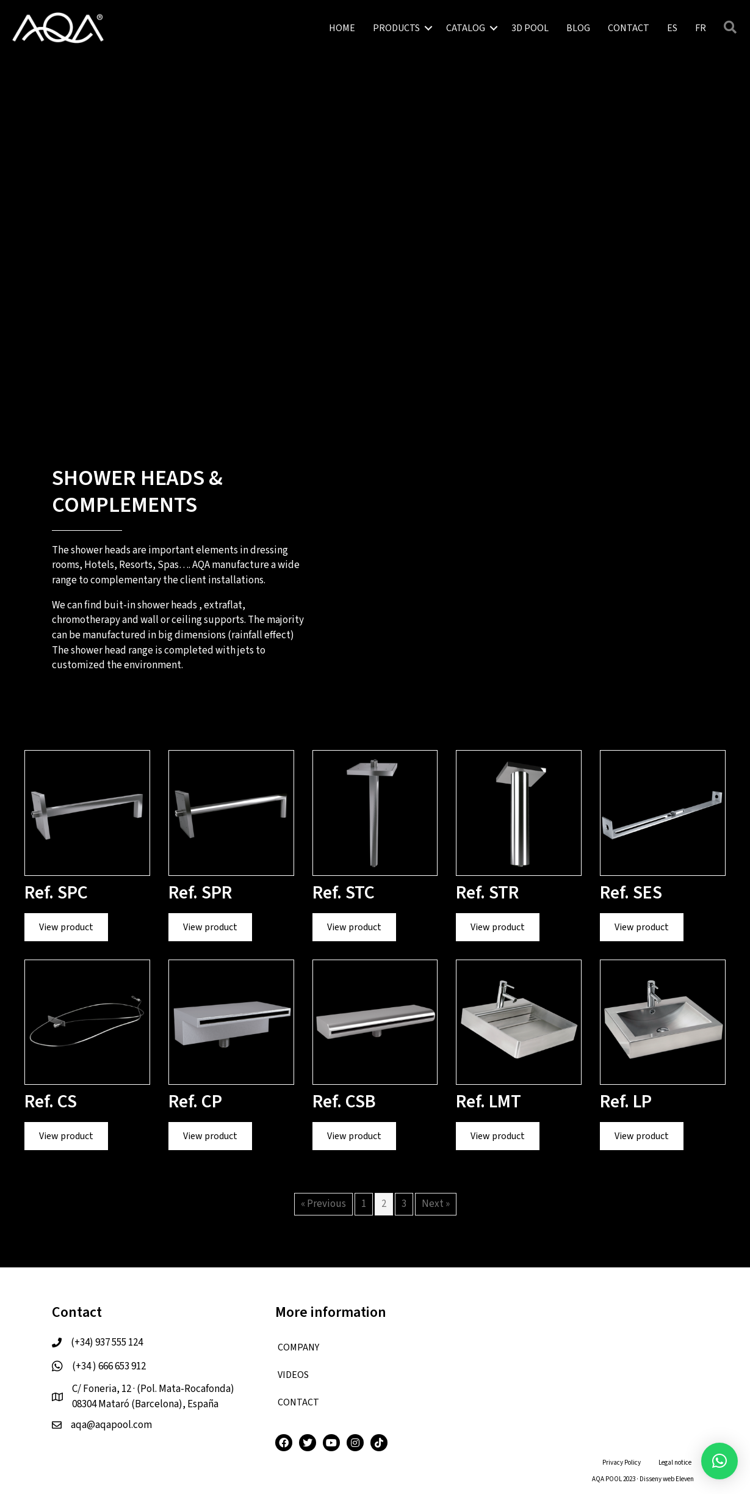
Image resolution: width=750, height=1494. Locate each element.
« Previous (323, 1204)
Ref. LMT (488, 1101)
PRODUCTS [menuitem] (396, 28)
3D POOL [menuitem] (530, 28)
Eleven (685, 1479)
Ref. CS (50, 1101)
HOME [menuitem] (342, 28)
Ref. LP (626, 1101)
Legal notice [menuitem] (674, 1462)
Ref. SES (631, 893)
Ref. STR (487, 893)
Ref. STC (343, 893)
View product (73, 927)
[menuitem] (672, 28)
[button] (428, 28)
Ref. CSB (344, 1101)
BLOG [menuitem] (578, 28)
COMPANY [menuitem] (298, 1347)
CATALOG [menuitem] (465, 28)
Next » (436, 1204)
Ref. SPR (200, 893)
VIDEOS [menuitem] (293, 1375)
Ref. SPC (56, 893)
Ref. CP (195, 1101)
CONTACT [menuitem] (628, 28)
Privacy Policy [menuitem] (621, 1462)
